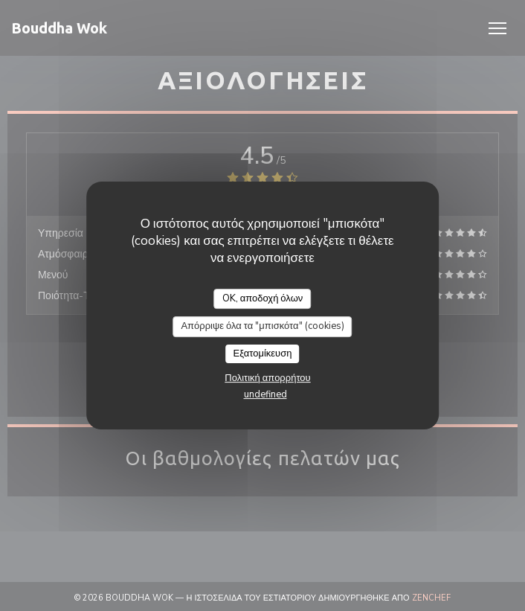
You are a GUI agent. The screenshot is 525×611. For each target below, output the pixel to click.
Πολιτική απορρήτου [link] (267, 378)
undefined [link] (265, 394)
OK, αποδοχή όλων (262, 298)
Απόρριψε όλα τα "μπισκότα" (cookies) (262, 326)
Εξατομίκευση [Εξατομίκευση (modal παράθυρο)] (262, 353)
